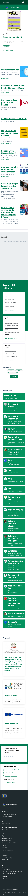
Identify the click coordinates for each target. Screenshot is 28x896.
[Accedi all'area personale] (24, 2)
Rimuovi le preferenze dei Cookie (10, 889)
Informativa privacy (7, 838)
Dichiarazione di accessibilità (9, 843)
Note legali (4, 848)
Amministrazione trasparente (9, 830)
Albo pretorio (5, 821)
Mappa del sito (5, 886)
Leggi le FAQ (5, 845)
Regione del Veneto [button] (5, 2)
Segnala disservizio (6, 836)
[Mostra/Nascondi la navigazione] (2, 7)
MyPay (4, 819)
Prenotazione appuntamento (9, 814)
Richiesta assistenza (7, 816)
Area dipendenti (6, 824)
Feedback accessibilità (7, 850)
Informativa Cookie (6, 840)
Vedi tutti (14, 377)
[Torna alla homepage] (14, 804)
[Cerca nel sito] (25, 7)
